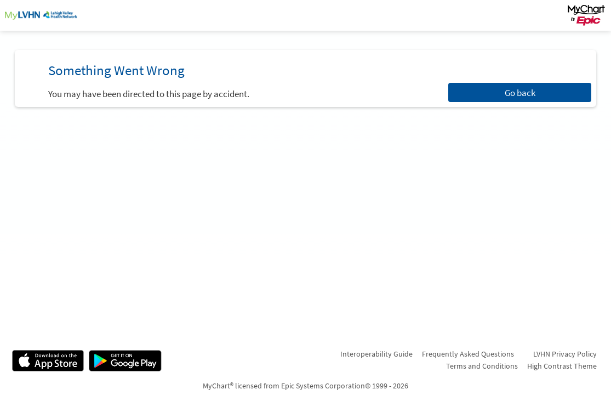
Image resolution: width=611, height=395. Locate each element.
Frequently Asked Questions (468, 354)
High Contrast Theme (562, 366)
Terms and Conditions (482, 366)
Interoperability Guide (376, 354)
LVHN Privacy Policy (565, 354)
